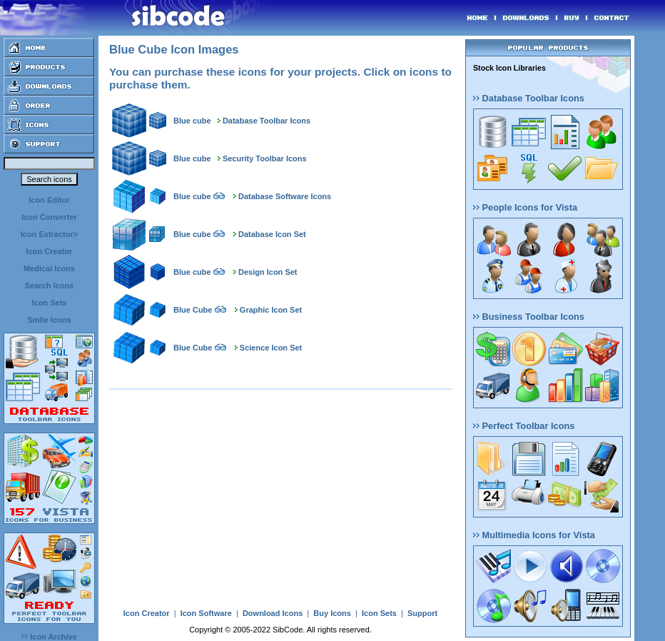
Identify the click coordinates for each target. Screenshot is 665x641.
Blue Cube (192, 310)
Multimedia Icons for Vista (534, 535)
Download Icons (273, 613)
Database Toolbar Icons (266, 120)
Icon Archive (49, 636)
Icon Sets (49, 302)
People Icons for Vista (525, 207)
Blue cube (192, 120)
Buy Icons (332, 613)
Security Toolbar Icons (265, 158)
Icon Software (206, 613)
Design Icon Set (268, 272)
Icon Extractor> (49, 234)
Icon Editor (49, 200)
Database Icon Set (272, 234)
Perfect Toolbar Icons (523, 425)
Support (422, 613)
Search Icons (49, 285)
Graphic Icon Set (271, 310)
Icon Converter (49, 217)
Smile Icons (49, 320)
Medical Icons (49, 268)
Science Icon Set (271, 347)
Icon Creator (49, 251)
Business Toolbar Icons (528, 316)
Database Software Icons (284, 196)
